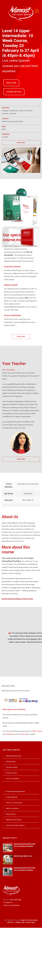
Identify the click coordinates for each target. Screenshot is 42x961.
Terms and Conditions (25, 922)
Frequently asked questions (15, 791)
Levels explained (11, 797)
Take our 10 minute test (14, 803)
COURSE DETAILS (13, 92)
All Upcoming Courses (13, 756)
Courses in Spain (11, 767)
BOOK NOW (11, 83)
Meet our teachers (12, 808)
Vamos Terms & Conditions (15, 825)
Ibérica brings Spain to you (23, 856)
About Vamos (10, 814)
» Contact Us (7, 902)
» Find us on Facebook (11, 905)
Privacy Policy (24, 734)
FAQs (34, 731)
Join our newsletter (12, 778)
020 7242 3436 (15, 900)
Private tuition (11, 761)
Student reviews (11, 773)
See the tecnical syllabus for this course (17, 599)
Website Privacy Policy (13, 820)
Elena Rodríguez (8, 370)
